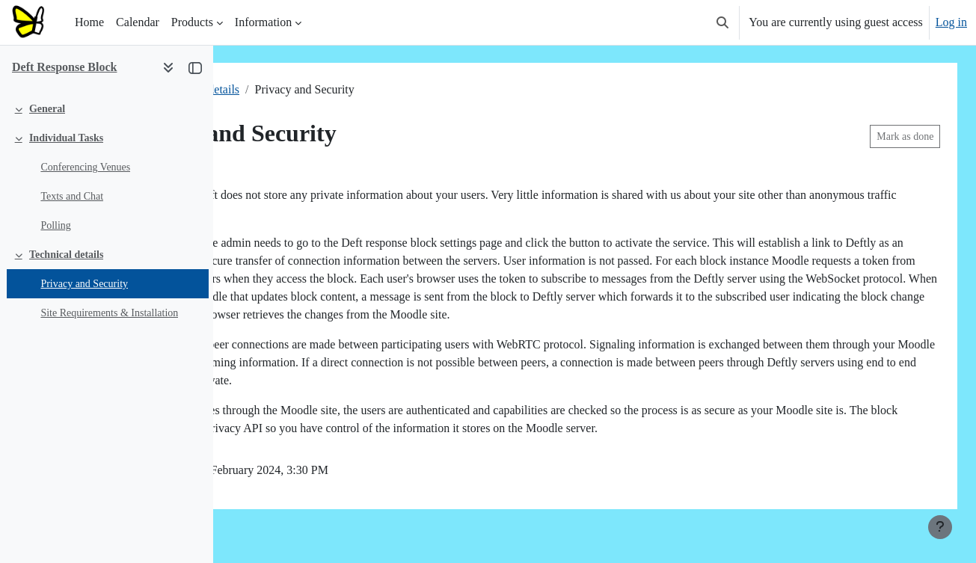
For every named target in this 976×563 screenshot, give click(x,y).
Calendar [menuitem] (137, 22)
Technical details (66, 254)
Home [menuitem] (89, 22)
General (47, 108)
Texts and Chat (71, 196)
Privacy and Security (84, 283)
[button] (722, 22)
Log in (951, 22)
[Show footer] (940, 527)
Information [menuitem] (263, 22)
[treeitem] (106, 108)
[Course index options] (168, 67)
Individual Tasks (66, 138)
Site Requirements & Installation (109, 313)
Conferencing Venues (85, 167)
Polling (55, 225)
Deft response (275, 89)
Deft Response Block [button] (64, 67)
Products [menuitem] (192, 22)
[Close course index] (195, 67)
